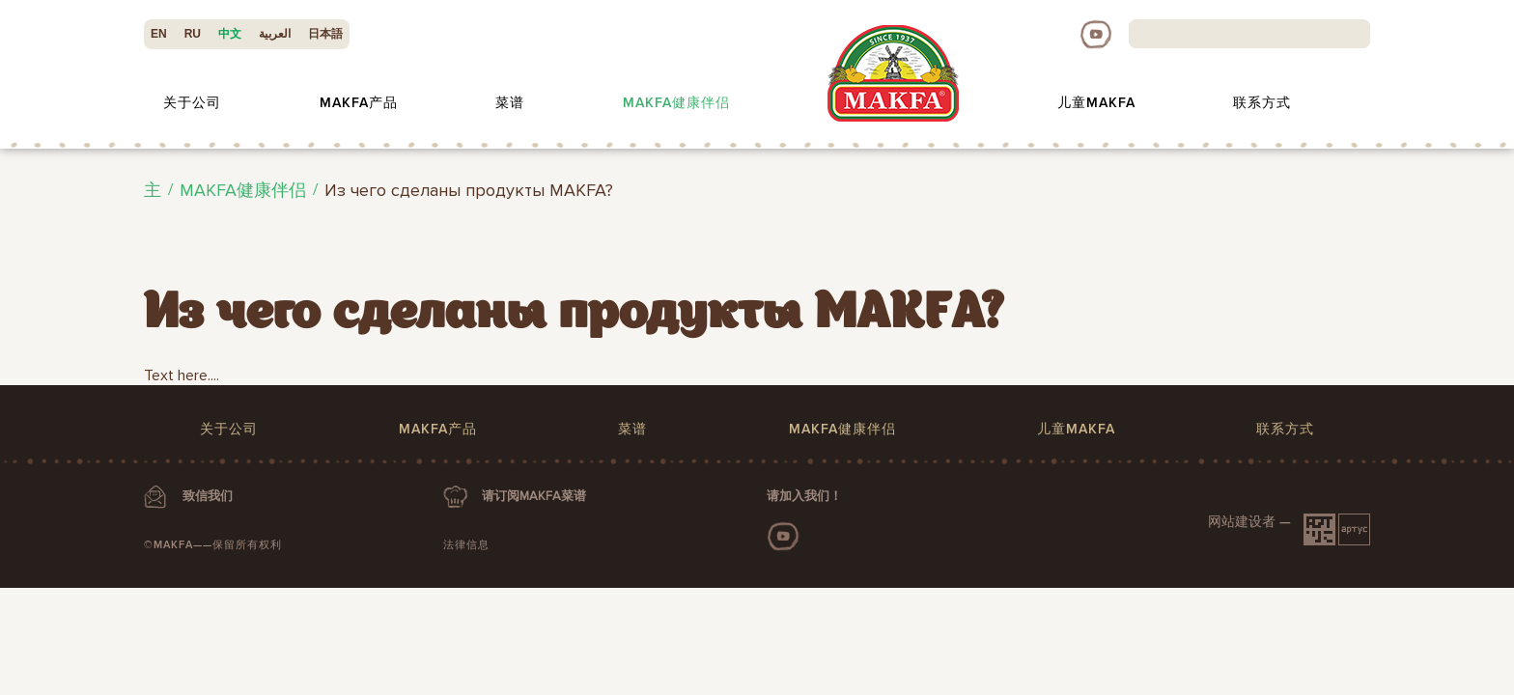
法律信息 (466, 545)
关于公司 (192, 103)
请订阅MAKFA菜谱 (534, 496)
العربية (275, 34)
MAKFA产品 (359, 103)
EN (159, 34)
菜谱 (509, 103)
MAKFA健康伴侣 (676, 103)
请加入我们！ (804, 496)
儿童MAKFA (1096, 103)
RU (192, 34)
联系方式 (1262, 103)
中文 (229, 34)
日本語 (325, 34)
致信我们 (207, 496)
